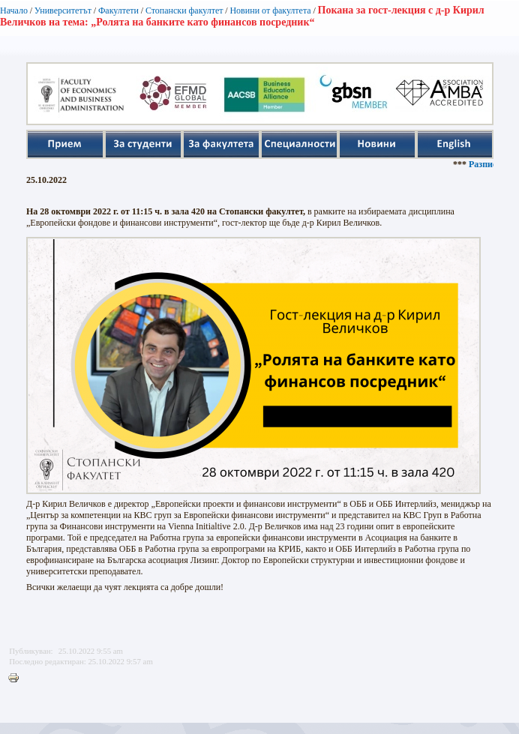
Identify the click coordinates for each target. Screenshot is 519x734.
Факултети (118, 10)
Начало (14, 10)
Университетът (63, 10)
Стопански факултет (185, 10)
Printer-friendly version (17, 678)
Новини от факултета (270, 10)
